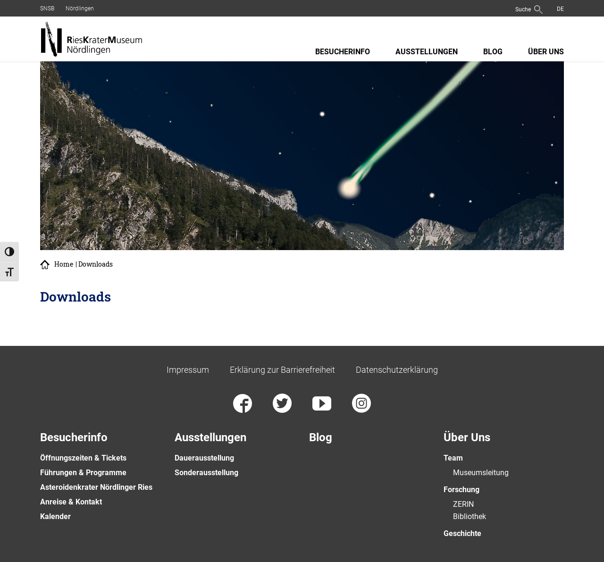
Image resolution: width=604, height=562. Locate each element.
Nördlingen (80, 8)
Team (453, 457)
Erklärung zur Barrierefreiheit (282, 370)
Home (63, 264)
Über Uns (546, 51)
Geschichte (462, 533)
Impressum (188, 370)
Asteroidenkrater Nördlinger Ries (96, 487)
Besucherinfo (342, 51)
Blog (493, 51)
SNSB (47, 8)
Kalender (55, 516)
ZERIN (463, 504)
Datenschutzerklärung (397, 370)
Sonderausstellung (206, 472)
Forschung (461, 489)
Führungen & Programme (83, 472)
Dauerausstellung (204, 457)
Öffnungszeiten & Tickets (83, 457)
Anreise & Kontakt (71, 501)
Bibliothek (469, 516)
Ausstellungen (426, 51)
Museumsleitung (481, 472)
